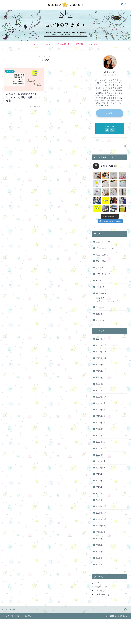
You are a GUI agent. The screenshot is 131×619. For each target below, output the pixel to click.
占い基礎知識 (63, 44)
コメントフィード (103, 590)
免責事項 (28, 616)
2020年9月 (101, 525)
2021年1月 (101, 499)
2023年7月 (101, 377)
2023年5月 (101, 383)
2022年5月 (101, 409)
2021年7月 (101, 461)
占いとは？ (101, 286)
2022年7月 (101, 403)
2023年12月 (101, 345)
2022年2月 (101, 428)
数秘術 (99, 313)
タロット (100, 307)
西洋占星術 (101, 293)
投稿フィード (101, 586)
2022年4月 (101, 416)
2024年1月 (101, 338)
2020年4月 (101, 557)
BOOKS (99, 280)
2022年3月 (101, 422)
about (48, 44)
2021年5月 (101, 474)
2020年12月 (101, 506)
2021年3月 (101, 487)
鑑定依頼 (79, 44)
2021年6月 (101, 467)
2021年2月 (101, 493)
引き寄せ (100, 267)
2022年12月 (101, 390)
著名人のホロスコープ (108, 301)
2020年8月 (101, 532)
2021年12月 (101, 441)
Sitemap (93, 44)
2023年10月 (101, 358)
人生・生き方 (102, 254)
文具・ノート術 (103, 241)
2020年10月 (101, 519)
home (36, 44)
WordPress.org (102, 594)
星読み (101, 298)
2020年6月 (101, 544)
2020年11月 (101, 512)
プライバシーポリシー (13, 616)
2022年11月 (101, 396)
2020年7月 (101, 538)
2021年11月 (101, 448)
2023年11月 (101, 351)
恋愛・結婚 (101, 261)
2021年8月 (101, 454)
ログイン (99, 583)
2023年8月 (101, 370)
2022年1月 (101, 435)
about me (100, 320)
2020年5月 (101, 551)
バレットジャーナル (105, 248)
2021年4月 (101, 480)
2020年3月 (101, 564)
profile (109, 113)
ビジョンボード (103, 273)
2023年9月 (101, 364)
